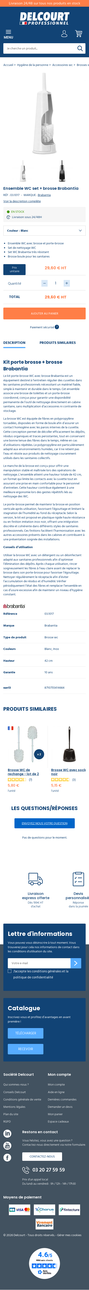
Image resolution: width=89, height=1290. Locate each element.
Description (14, 343)
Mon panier (55, 1114)
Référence (10, 614)
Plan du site (10, 1114)
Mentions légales (14, 1106)
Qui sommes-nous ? (16, 1084)
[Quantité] (55, 283)
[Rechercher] (80, 48)
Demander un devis (60, 1106)
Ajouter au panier (44, 313)
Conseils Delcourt (14, 1092)
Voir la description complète (22, 201)
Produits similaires (58, 343)
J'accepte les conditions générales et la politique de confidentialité (40, 974)
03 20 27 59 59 (43, 1170)
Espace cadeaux (58, 1121)
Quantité (14, 283)
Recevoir (25, 1049)
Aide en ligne (56, 1092)
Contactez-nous (42, 1156)
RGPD (7, 1121)
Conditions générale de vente (22, 1099)
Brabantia (44, 195)
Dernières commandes (62, 1099)
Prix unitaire (14, 269)
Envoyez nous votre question (44, 823)
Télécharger (25, 1033)
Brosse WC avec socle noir (69, 772)
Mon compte (56, 1084)
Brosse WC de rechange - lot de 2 (23, 772)
